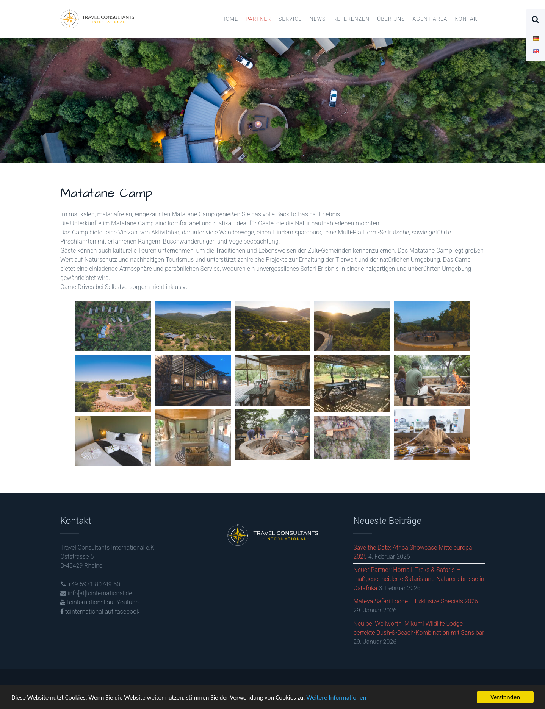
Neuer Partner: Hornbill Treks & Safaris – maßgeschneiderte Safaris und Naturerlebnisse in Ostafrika (418, 579)
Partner (258, 19)
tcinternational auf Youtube (99, 602)
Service (290, 19)
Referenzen (351, 19)
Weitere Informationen (336, 698)
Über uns (391, 19)
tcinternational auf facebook (99, 611)
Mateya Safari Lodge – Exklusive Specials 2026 (415, 601)
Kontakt (468, 19)
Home (230, 19)
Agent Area (430, 19)
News (317, 19)
